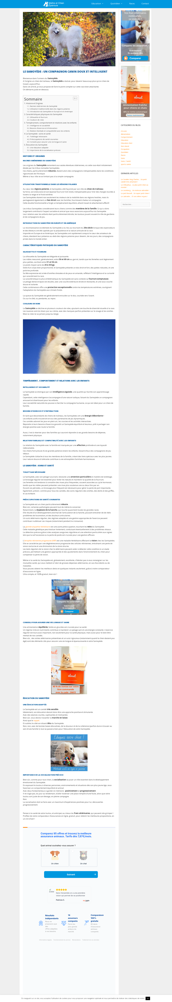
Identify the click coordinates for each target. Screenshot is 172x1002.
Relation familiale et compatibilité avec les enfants (50, 131)
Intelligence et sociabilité (40, 125)
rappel (36, 720)
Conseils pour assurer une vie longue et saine (48, 142)
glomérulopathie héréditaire (37, 526)
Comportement (127, 137)
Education (99, 3)
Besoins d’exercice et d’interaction (43, 128)
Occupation (125, 149)
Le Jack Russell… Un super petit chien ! (135, 193)
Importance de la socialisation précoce (45, 150)
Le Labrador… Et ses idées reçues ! (134, 196)
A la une (124, 131)
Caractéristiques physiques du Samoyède (44, 114)
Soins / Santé (126, 161)
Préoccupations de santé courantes (44, 139)
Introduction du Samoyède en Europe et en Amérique (51, 111)
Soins (123, 158)
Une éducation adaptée (39, 147)
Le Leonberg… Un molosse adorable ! (135, 190)
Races (132, 3)
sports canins (126, 164)
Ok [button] (148, 998)
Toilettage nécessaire (38, 136)
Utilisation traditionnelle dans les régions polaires (50, 109)
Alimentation (125, 134)
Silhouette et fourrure (38, 117)
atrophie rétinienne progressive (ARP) (40, 540)
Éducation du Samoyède (36, 144)
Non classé (125, 146)
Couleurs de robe (37, 120)
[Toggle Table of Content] (74, 98)
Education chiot (126, 143)
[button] (104, 3)
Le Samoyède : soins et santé (38, 133)
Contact (145, 3)
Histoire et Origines (34, 103)
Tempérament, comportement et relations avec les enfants (51, 122)
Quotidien (118, 3)
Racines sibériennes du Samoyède (43, 106)
